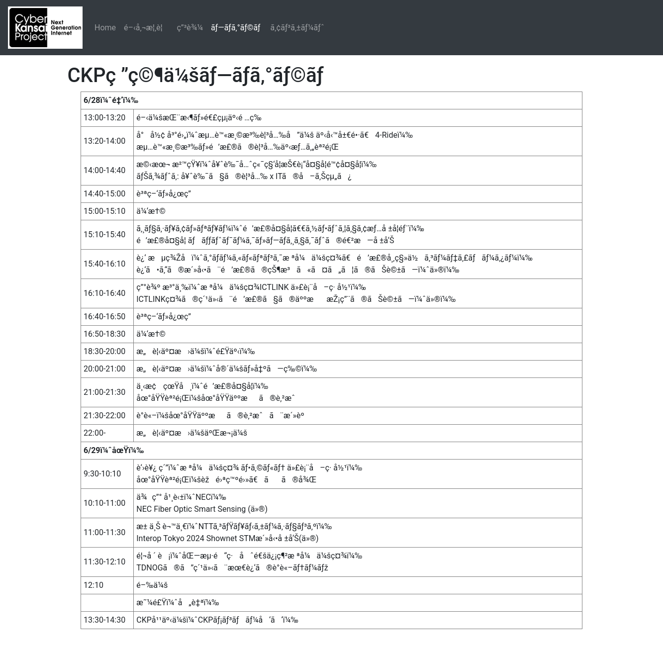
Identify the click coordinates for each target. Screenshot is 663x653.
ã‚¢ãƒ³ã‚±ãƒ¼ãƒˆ (298, 27)
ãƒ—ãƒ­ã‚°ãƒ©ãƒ (237, 27)
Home (105, 27)
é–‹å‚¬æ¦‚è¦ (146, 27)
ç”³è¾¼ (190, 27)
